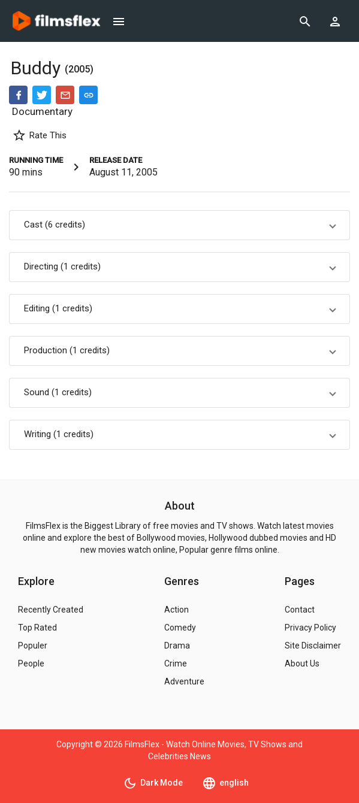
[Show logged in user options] (335, 21)
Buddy (38, 67)
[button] (179, 225)
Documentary (42, 111)
